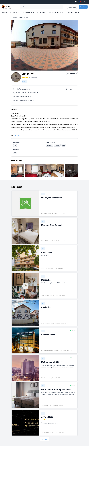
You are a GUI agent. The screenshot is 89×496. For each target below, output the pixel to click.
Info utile (16, 12)
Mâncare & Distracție (56, 12)
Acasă (15, 17)
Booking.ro (18, 135)
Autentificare (72, 7)
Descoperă (6, 12)
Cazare (43, 12)
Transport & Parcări (74, 12)
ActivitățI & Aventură (30, 12)
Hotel (20, 17)
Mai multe (45, 439)
